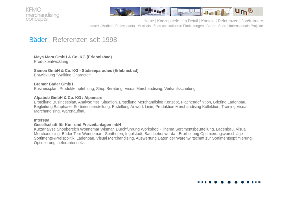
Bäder (211, 26)
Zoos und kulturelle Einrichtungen (179, 26)
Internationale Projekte (246, 26)
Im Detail (190, 21)
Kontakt (207, 21)
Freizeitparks (125, 26)
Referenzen (228, 21)
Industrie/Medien (100, 26)
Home (148, 21)
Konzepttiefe (168, 21)
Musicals (144, 26)
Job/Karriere (252, 21)
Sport (222, 26)
